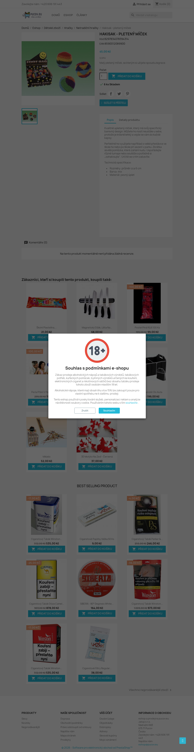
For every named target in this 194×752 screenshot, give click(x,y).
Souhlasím (109, 410)
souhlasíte (131, 402)
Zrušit (84, 410)
